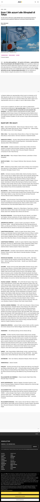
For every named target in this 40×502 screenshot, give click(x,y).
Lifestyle (3, 465)
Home (2, 9)
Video (11, 455)
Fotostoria (12, 456)
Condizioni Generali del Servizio (32, 449)
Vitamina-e (13, 461)
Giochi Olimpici (12, 55)
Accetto (20, 492)
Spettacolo (3, 463)
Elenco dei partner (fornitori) (6, 489)
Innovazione (4, 460)
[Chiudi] (38, 474)
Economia (3, 457)
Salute (2, 467)
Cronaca (3, 455)
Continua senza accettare (20, 496)
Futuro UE (12, 463)
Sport (5, 9)
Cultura (3, 462)
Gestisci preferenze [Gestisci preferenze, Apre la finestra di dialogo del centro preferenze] (20, 499)
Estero (2, 456)
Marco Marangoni (4, 23)
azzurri (17, 55)
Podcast (12, 457)
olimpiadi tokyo (4, 55)
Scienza (3, 469)
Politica (2, 459)
